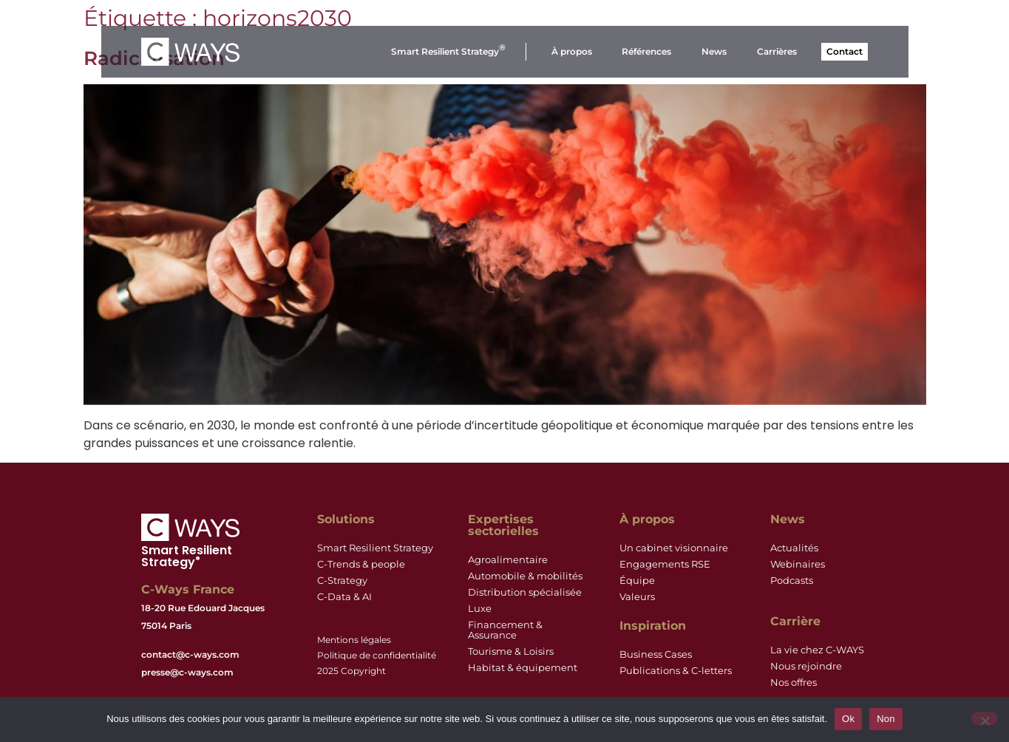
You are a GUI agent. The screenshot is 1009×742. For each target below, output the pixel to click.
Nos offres (793, 682)
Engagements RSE (664, 564)
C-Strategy (342, 580)
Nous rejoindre (806, 666)
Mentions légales (354, 639)
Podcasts (791, 580)
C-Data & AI (344, 596)
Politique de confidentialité (376, 655)
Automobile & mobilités (525, 576)
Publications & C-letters (675, 670)
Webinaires (797, 564)
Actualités (794, 548)
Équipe (637, 580)
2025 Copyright (351, 670)
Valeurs (637, 596)
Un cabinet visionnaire (673, 548)
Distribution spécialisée (525, 592)
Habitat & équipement (522, 667)
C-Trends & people (361, 564)
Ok (848, 718)
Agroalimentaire (508, 559)
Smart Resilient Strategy (375, 548)
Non (886, 718)
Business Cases (655, 654)
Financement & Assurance (505, 630)
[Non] (984, 718)
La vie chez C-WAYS (817, 650)
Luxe (480, 608)
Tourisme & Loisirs (511, 651)
